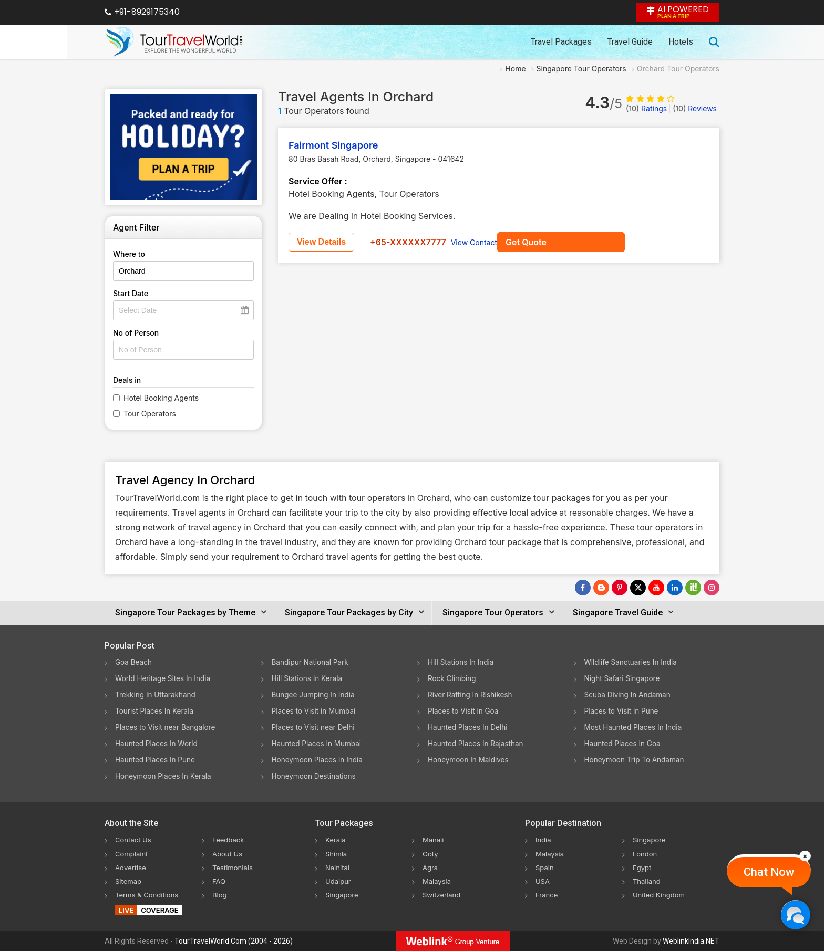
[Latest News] (601, 587)
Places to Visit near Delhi (315, 727)
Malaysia (438, 880)
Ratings (646, 108)
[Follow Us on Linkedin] (675, 587)
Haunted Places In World (158, 743)
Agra (431, 866)
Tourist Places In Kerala (155, 710)
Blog (220, 894)
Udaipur (339, 880)
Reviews (695, 108)
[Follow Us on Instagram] (711, 587)
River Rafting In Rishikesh (471, 694)
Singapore (342, 894)
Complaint (132, 853)
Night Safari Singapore (623, 678)
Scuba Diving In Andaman (629, 694)
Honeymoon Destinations (315, 775)
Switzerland (443, 894)
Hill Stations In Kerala (308, 678)
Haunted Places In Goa (623, 743)
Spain (545, 866)
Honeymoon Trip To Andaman (636, 759)
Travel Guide (630, 42)
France (547, 894)
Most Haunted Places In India (634, 727)
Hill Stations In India (462, 661)
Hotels (680, 42)
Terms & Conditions (149, 894)
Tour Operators (149, 413)
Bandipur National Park (312, 661)
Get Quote (317, 242)
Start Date (130, 293)
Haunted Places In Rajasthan (477, 743)
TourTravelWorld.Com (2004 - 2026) (233, 941)
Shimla (336, 853)
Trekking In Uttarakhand (156, 694)
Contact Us (134, 839)
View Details (384, 241)
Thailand (648, 880)
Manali (434, 839)
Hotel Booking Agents (161, 397)
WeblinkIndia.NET (691, 941)
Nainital (338, 866)
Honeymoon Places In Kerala (164, 775)
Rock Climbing (453, 678)
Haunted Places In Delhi (469, 727)
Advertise (131, 866)
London (646, 853)
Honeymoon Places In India (319, 759)
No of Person (136, 332)
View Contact (537, 242)
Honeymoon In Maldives (469, 759)
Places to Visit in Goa (464, 710)
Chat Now (769, 872)
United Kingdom (660, 894)
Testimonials (233, 866)
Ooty (431, 853)
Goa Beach (134, 661)
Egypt (643, 866)
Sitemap (129, 880)
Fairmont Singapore (333, 145)
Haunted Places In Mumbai (318, 743)
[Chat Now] (795, 914)
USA (543, 880)
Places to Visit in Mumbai (315, 710)
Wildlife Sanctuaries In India (632, 661)
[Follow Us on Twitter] (638, 587)
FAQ (219, 880)
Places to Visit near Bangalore (167, 727)
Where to (129, 253)
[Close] (805, 856)
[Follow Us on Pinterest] (619, 587)
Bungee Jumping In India (315, 694)
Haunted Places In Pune (156, 759)
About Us (228, 853)
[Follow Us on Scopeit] (693, 587)
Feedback (229, 839)
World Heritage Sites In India (164, 678)
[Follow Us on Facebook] (583, 587)
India (543, 839)
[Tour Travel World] (174, 42)
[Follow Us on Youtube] (656, 587)
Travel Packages (561, 42)
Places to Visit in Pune (622, 710)
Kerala (336, 839)
